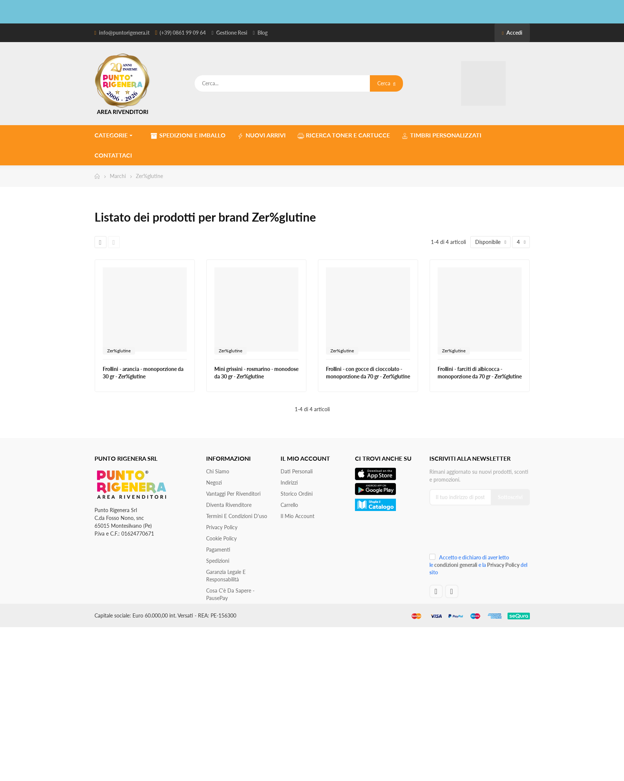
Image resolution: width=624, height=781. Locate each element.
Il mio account (297, 516)
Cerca (386, 83)
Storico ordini (297, 493)
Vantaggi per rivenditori (233, 493)
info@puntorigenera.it (124, 32)
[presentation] (479, 532)
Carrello (289, 505)
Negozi (214, 482)
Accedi (512, 32)
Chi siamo (217, 471)
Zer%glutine (119, 350)
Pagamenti (218, 549)
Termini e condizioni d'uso (236, 516)
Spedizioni (217, 561)
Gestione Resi (231, 32)
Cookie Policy (221, 538)
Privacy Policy (221, 527)
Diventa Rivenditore (229, 505)
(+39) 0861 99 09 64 (183, 32)
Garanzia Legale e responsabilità (226, 575)
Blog (262, 32)
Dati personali (297, 471)
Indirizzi (289, 482)
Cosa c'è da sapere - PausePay (230, 594)
